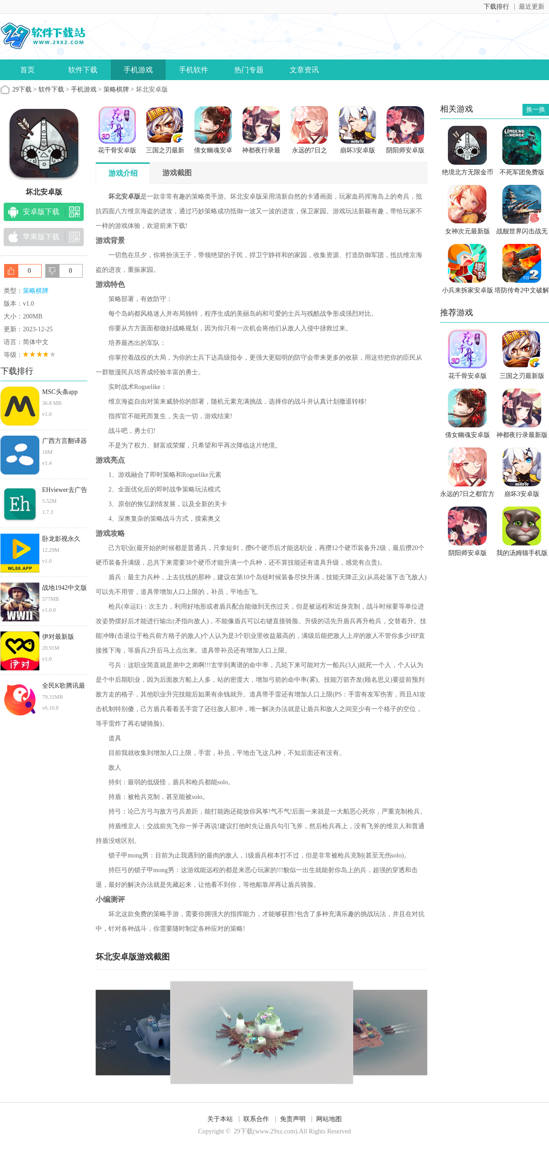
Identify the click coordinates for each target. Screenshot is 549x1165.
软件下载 (82, 70)
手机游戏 (138, 70)
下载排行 (496, 6)
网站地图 (329, 1119)
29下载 (22, 89)
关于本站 (220, 1119)
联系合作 (256, 1119)
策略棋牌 (116, 89)
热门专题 (249, 70)
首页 (27, 70)
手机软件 (193, 70)
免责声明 (293, 1119)
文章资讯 (304, 70)
